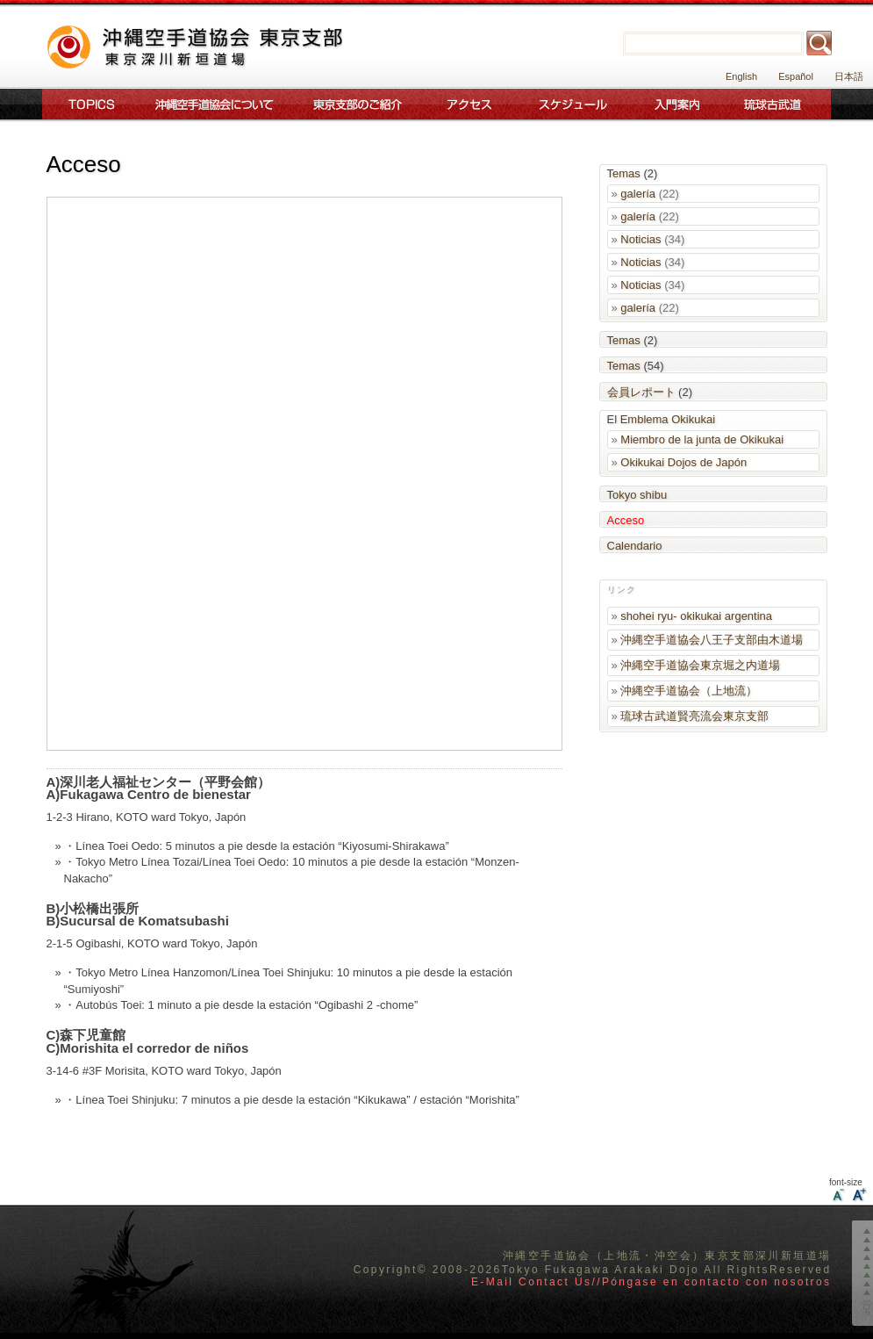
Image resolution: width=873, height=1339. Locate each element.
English (741, 76)
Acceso (626, 520)
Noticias (640, 239)
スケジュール (574, 104)
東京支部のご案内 (357, 104)
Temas (623, 173)
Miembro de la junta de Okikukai (702, 439)
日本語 (848, 76)
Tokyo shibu (637, 494)
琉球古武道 (776, 104)
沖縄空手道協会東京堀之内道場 (700, 665)
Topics (88, 104)
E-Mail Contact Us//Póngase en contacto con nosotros (651, 1282)
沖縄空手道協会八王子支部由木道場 (711, 639)
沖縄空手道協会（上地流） (688, 690)
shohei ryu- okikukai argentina (696, 616)
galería (637, 193)
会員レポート (641, 392)
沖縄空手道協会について (212, 104)
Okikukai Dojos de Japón (683, 462)
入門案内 (677, 104)
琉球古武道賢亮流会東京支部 (694, 716)
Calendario (634, 545)
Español (795, 76)
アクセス (469, 104)
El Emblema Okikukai (661, 419)
